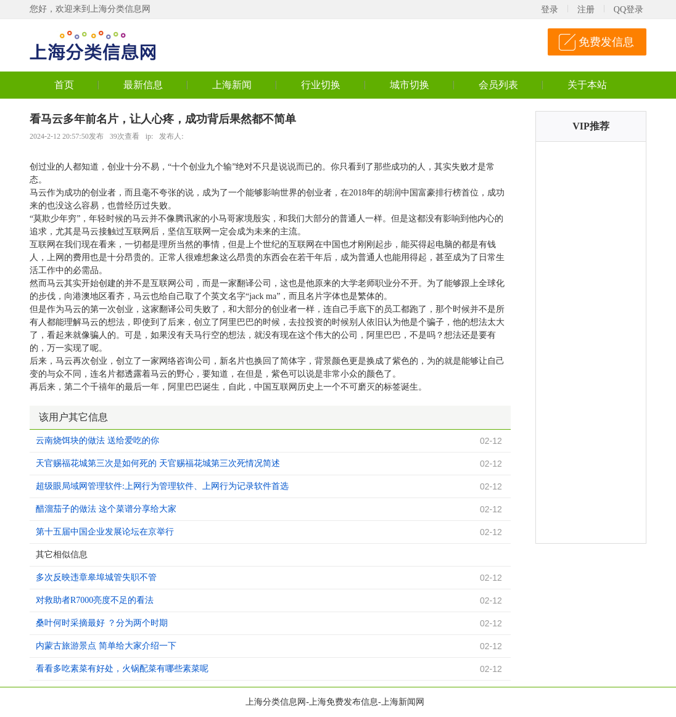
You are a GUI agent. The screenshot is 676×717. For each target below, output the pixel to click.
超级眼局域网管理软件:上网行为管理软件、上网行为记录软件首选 (162, 486)
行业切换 (320, 85)
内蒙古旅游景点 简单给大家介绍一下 (106, 645)
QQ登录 (628, 9)
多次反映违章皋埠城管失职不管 (96, 577)
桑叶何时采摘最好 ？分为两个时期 (102, 623)
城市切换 (409, 85)
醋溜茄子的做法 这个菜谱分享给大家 (106, 509)
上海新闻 (232, 85)
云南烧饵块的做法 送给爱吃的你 (97, 440)
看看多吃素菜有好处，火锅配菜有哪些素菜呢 (122, 668)
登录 (549, 9)
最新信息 (143, 85)
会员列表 (498, 85)
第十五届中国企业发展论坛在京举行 (105, 531)
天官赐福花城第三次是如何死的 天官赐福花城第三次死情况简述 (158, 463)
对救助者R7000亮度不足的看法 (95, 600)
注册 (586, 9)
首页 (64, 85)
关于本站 (587, 85)
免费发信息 (606, 42)
